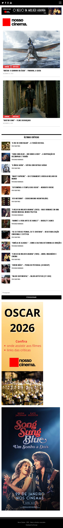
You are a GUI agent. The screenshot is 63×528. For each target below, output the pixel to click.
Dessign (35, 525)
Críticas (16, 67)
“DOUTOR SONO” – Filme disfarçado (17, 120)
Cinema (7, 67)
